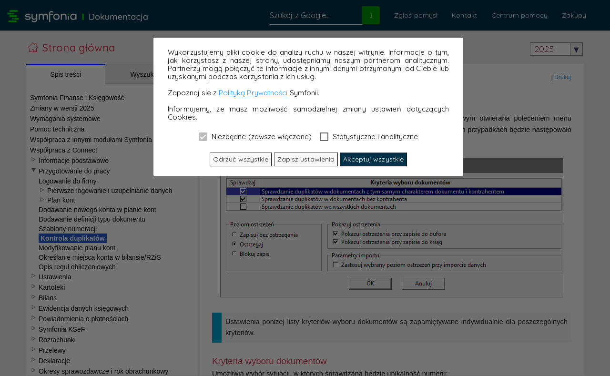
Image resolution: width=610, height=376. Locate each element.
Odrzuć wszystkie (241, 159)
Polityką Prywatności (253, 92)
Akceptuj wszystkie (373, 159)
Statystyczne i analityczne (369, 136)
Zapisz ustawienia (306, 159)
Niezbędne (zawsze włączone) (255, 136)
